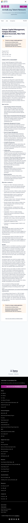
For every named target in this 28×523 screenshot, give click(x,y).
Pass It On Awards (5, 477)
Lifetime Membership (5, 424)
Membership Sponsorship (7, 449)
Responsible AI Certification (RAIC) (8, 431)
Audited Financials (5, 404)
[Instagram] (2, 6)
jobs (7, 20)
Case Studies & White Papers (7, 462)
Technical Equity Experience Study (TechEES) (10, 464)
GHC (2, 436)
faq (23, 6)
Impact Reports (4, 466)
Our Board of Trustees (5, 400)
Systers (3, 453)
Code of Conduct (4, 510)
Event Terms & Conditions (6, 509)
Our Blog (3, 488)
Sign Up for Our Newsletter (14, 386)
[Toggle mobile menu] (25, 1)
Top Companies (5, 471)
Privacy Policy (3, 504)
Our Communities (4, 451)
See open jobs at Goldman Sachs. (11, 42)
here (24, 254)
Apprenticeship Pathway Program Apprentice (10, 427)
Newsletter (4, 498)
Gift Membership (5, 456)
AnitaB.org (17, 515)
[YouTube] (14, 519)
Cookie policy (16, 374)
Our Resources (5, 486)
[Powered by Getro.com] (14, 370)
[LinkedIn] (8, 6)
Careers (3, 407)
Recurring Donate (4, 444)
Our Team (3, 398)
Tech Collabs (4, 434)
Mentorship (4, 413)
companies (12, 20)
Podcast (3, 490)
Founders (3, 417)
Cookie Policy (3, 507)
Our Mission (3, 393)
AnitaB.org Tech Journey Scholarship (9, 479)
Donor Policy (3, 512)
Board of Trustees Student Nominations (9, 402)
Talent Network (4, 420)
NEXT (2, 429)
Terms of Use (3, 506)
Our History (3, 395)
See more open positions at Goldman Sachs (14, 318)
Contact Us (4, 496)
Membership (4, 422)
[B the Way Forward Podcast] (18, 519)
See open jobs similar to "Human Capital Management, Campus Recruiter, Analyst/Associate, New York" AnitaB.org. (13, 45)
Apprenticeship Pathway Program (7, 415)
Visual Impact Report (5, 469)
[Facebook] (5, 6)
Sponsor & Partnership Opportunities (8, 446)
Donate (2, 442)
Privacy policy (10, 374)
